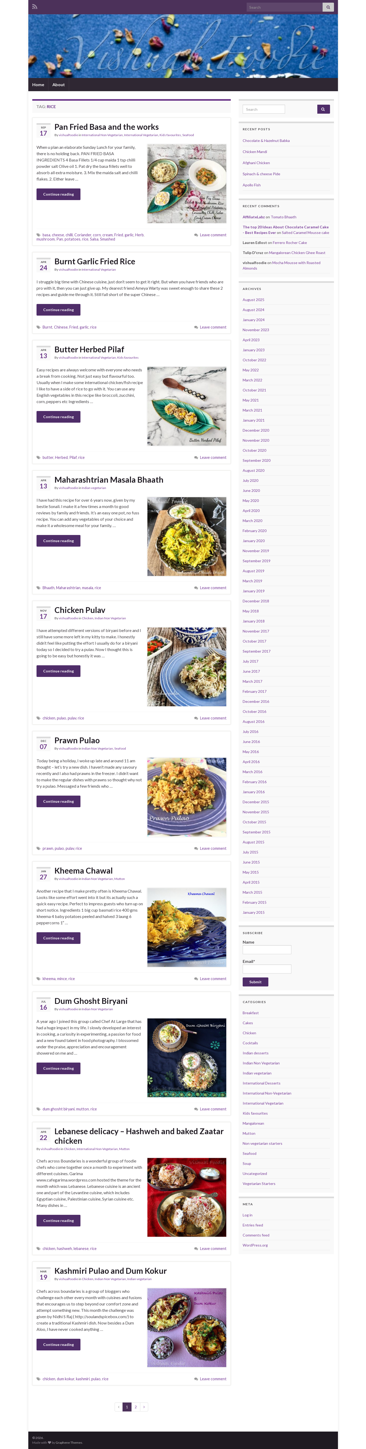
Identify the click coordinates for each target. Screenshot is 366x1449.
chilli (69, 235)
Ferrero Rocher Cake (290, 242)
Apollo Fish (252, 185)
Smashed (107, 239)
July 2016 (250, 731)
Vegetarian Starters (259, 1183)
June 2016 (251, 741)
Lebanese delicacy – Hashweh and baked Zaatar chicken (139, 1135)
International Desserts (262, 1083)
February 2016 (254, 781)
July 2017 (250, 661)
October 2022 (254, 360)
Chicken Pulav (80, 610)
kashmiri (83, 1379)
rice (85, 239)
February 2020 (254, 530)
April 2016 (251, 761)
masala (87, 587)
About (58, 84)
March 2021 (252, 410)
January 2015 (254, 912)
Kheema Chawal (84, 870)
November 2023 (256, 329)
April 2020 (251, 510)
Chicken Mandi (255, 151)
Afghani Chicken (256, 162)
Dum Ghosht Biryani (91, 1000)
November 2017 (256, 631)
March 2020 (252, 520)
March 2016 (252, 771)
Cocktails (250, 1043)
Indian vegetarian (94, 488)
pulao (61, 718)
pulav (72, 718)
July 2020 (250, 480)
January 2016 (254, 792)
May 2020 (251, 500)
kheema (49, 978)
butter (48, 457)
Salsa (94, 239)
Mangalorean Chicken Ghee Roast (297, 252)
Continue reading (58, 194)
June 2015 (251, 862)
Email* (267, 966)
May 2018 (251, 611)
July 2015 (250, 852)
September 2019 (256, 561)
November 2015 (256, 812)
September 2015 (256, 832)
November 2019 (256, 550)
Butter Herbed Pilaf (89, 349)
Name (267, 946)
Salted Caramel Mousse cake (305, 232)
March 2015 (252, 892)
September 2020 (256, 460)
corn (97, 235)
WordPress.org (255, 1245)
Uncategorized (255, 1173)
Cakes (248, 1023)
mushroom (46, 239)
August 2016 (253, 721)
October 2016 (254, 711)
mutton (82, 1109)
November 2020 (256, 440)
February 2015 (254, 902)
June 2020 (251, 490)
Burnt (47, 327)
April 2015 (251, 882)
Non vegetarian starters (262, 1143)
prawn (48, 848)
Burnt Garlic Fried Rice (95, 261)
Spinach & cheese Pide (261, 174)
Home (38, 84)
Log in (247, 1215)
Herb (139, 235)
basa (46, 235)
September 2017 (256, 651)
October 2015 (254, 822)
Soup (247, 1163)
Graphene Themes (69, 1443)
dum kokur (65, 1379)
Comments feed (256, 1235)
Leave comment (213, 235)
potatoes (72, 239)
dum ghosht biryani (59, 1109)
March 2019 (252, 581)
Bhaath (49, 587)
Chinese (61, 327)
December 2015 (256, 802)
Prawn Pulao (77, 740)
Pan (59, 239)
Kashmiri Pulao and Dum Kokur (111, 1270)
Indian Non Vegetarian (110, 618)
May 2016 (251, 751)
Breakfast (251, 1012)
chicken (49, 718)
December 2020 (256, 430)
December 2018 (256, 601)
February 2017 (254, 691)
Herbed (61, 457)
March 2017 (252, 681)
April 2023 (251, 340)
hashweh (64, 1248)
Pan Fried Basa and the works (107, 126)
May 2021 (251, 400)
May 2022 (251, 370)
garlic (129, 235)
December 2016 (256, 701)
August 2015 (253, 842)
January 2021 (254, 420)
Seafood (188, 135)
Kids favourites (170, 135)
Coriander (82, 235)
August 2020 (253, 470)
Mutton (119, 879)
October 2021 (254, 390)
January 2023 (254, 350)
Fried (118, 235)
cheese (58, 235)
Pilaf (73, 457)
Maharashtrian (68, 587)
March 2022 (252, 380)
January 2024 (254, 319)
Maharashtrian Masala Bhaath (109, 479)
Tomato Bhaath (283, 217)
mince (62, 978)
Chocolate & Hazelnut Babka (266, 140)
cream (107, 235)
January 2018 (254, 621)
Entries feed (253, 1225)
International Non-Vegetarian (102, 135)
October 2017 (254, 641)
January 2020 (254, 540)
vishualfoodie (68, 135)
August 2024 (253, 309)
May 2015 (251, 872)
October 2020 (254, 450)
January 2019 (254, 591)
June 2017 (251, 671)
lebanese (81, 1248)
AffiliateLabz (254, 217)
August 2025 (253, 299)
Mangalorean (253, 1123)
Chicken (87, 618)
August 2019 (253, 571)
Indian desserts (256, 1053)
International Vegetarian (141, 135)
